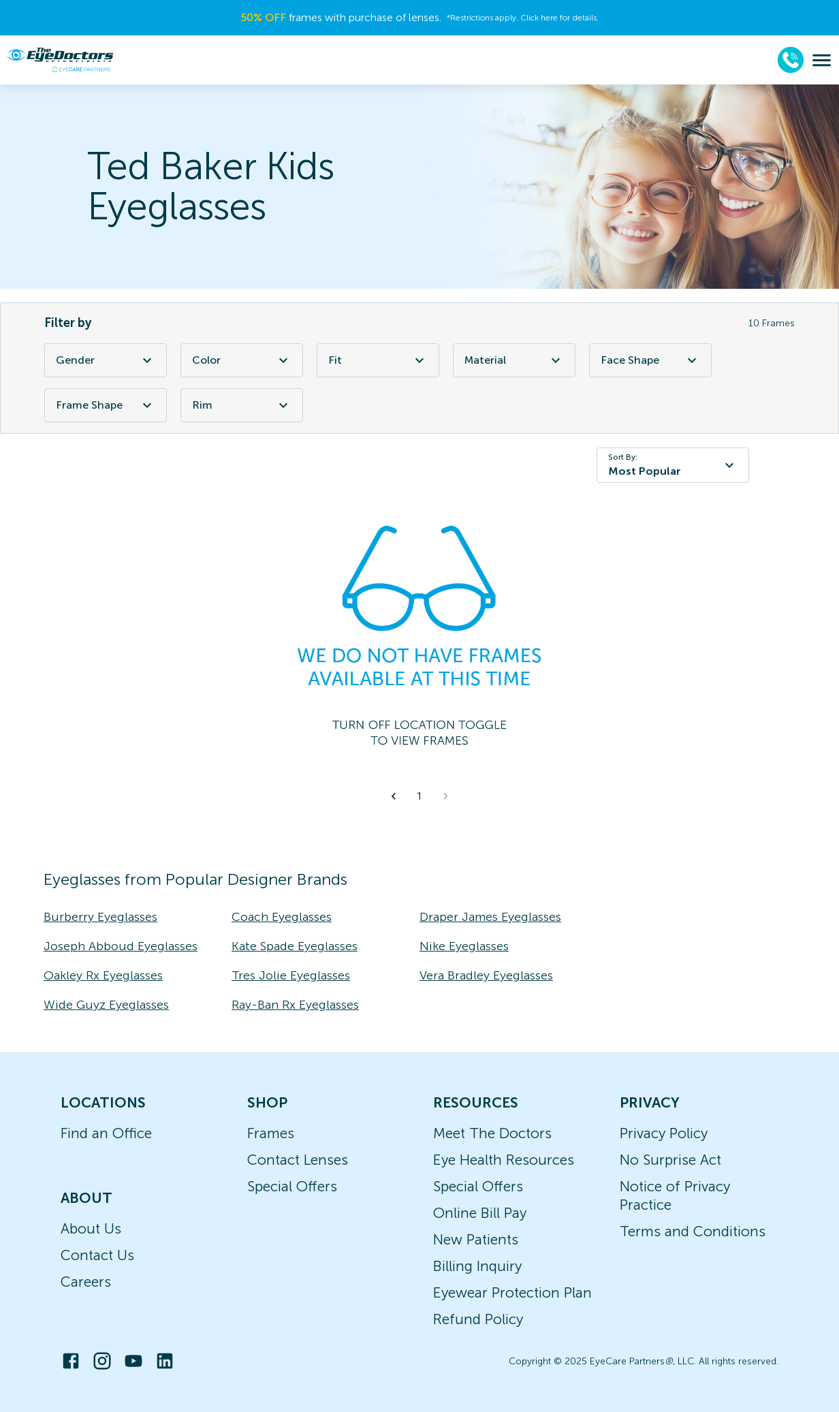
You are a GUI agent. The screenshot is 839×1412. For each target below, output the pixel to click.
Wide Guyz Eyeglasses (106, 1004)
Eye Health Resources (503, 1159)
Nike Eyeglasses (464, 946)
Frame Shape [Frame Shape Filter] (105, 405)
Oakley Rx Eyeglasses (103, 975)
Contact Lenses (297, 1159)
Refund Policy (478, 1319)
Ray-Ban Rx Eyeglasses (295, 1004)
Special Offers (292, 1186)
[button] (394, 796)
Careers (86, 1281)
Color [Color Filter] (241, 360)
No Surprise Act (670, 1159)
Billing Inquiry (477, 1265)
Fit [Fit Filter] (378, 360)
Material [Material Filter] (514, 360)
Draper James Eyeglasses (490, 916)
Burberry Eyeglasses (100, 916)
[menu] (822, 60)
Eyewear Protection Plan (512, 1292)
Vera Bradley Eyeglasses (486, 975)
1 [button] (419, 796)
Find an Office (106, 1133)
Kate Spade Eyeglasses (295, 946)
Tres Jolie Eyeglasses (291, 975)
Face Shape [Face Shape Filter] (650, 360)
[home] (59, 60)
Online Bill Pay (479, 1212)
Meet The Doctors (492, 1133)
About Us (91, 1228)
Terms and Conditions (692, 1231)
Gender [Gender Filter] (105, 360)
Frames (270, 1133)
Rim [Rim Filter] (241, 405)
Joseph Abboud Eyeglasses (120, 946)
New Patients (475, 1239)
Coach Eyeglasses (282, 916)
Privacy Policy (664, 1133)
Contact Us (97, 1255)
